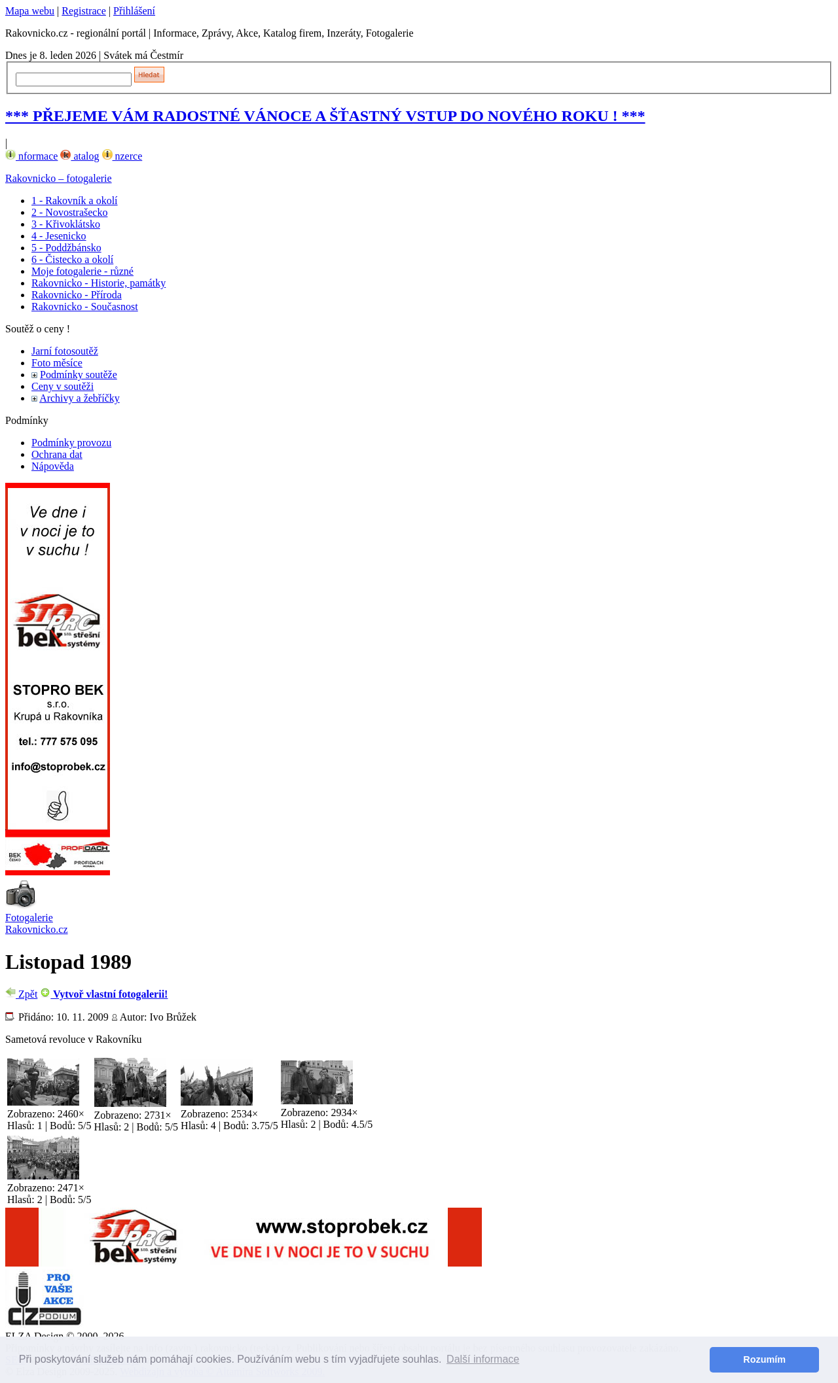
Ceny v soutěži (62, 386)
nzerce (122, 156)
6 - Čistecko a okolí (72, 259)
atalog (79, 156)
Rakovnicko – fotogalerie (58, 178)
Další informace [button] (482, 1359)
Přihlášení (134, 10)
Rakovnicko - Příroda (76, 294)
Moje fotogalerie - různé (82, 271)
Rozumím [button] (764, 1359)
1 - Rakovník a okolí (74, 200)
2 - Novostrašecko (69, 212)
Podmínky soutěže (78, 374)
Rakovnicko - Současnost (84, 306)
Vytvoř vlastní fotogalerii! (104, 994)
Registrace (84, 10)
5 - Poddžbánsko (66, 247)
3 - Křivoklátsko (65, 224)
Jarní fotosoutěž (64, 351)
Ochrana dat (56, 454)
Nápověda (52, 466)
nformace (31, 156)
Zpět (21, 994)
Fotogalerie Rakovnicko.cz (36, 923)
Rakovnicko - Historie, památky (98, 283)
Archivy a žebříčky (79, 398)
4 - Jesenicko (58, 235)
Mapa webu (29, 10)
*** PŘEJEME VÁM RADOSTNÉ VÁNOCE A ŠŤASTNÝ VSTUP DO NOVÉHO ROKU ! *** (325, 115)
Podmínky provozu (71, 442)
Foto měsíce (56, 362)
